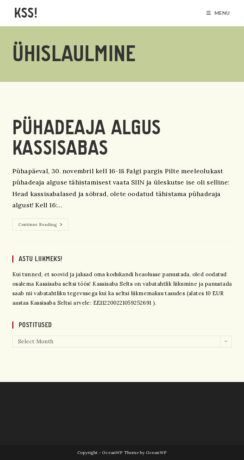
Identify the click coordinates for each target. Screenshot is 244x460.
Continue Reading (43, 226)
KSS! (25, 13)
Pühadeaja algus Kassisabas (86, 138)
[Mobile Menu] (218, 13)
